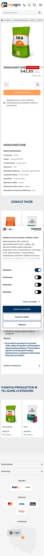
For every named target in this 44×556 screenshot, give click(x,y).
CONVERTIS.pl (28, 550)
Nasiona (8, 20)
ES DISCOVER (7, 396)
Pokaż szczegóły (30, 302)
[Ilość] (22, 84)
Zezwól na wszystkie (22, 309)
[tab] (22, 335)
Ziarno (32, 20)
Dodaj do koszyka (22, 92)
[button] (22, 433)
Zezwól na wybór (22, 317)
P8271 (26, 207)
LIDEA (16, 125)
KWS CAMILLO (7, 207)
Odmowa (22, 325)
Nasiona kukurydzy (21, 20)
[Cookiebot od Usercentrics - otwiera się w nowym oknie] (31, 229)
